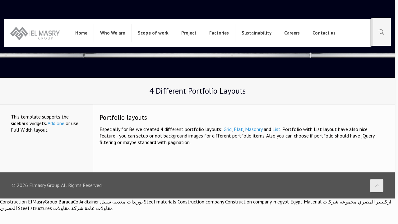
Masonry (253, 129)
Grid (228, 129)
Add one (56, 123)
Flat (238, 129)
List (276, 129)
